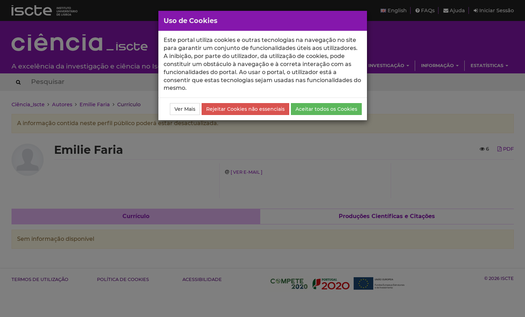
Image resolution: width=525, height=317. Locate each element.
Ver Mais (184, 109)
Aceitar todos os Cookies (326, 109)
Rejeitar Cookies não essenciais (245, 109)
